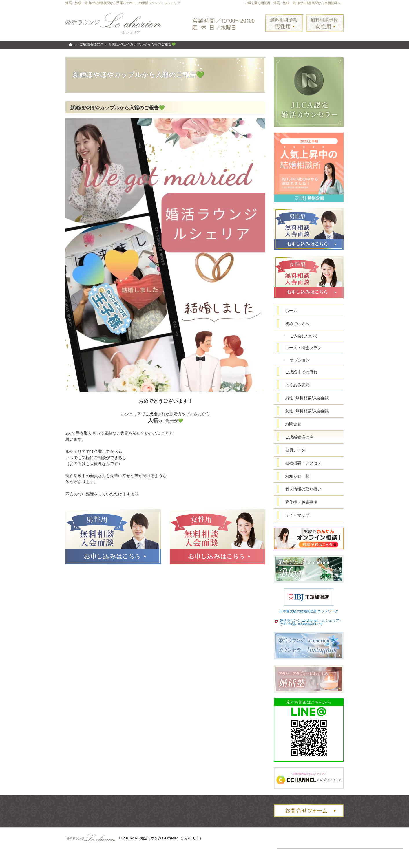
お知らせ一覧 (297, 476)
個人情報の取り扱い (303, 489)
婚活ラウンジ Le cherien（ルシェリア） (171, 838)
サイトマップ (297, 515)
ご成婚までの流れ (301, 371)
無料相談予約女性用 (325, 23)
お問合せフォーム (309, 810)
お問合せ (293, 424)
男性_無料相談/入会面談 (307, 398)
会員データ (295, 450)
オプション (300, 360)
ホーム (291, 310)
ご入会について (304, 336)
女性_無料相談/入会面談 (307, 411)
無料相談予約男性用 (284, 23)
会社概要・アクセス (303, 463)
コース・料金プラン (303, 347)
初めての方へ (297, 323)
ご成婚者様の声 (299, 437)
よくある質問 (297, 385)
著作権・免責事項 (301, 502)
